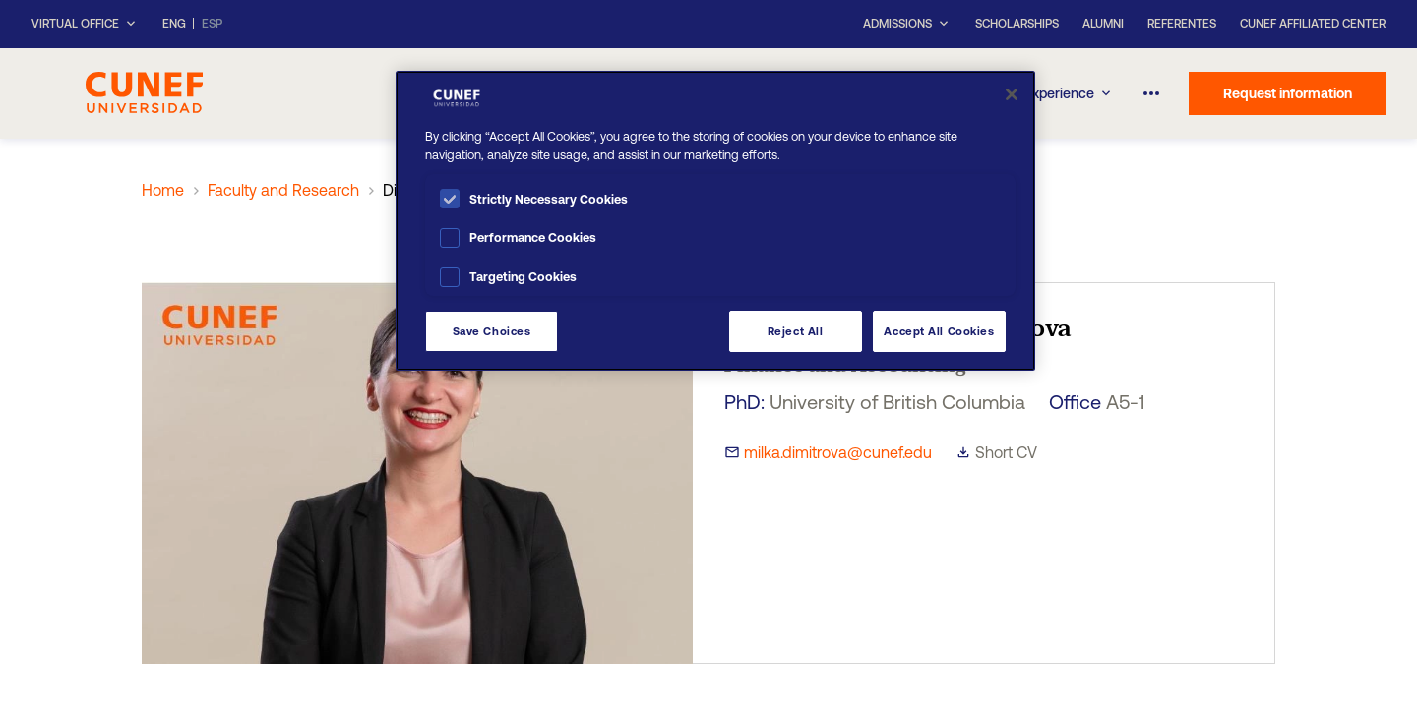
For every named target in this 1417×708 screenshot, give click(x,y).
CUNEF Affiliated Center (1313, 23)
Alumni (1103, 23)
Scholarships (1017, 23)
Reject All (796, 330)
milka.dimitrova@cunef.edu (838, 452)
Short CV (1006, 452)
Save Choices (492, 330)
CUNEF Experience (1045, 93)
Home (163, 190)
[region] (715, 221)
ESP (212, 24)
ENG (174, 24)
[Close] (1011, 94)
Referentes (1181, 23)
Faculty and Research (283, 190)
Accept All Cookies (939, 330)
